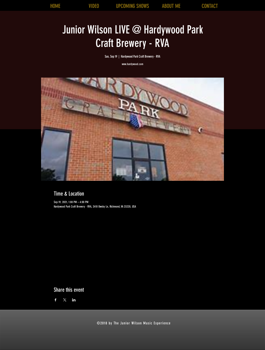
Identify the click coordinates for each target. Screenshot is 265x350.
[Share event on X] (64, 299)
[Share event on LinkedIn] (74, 299)
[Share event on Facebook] (55, 299)
